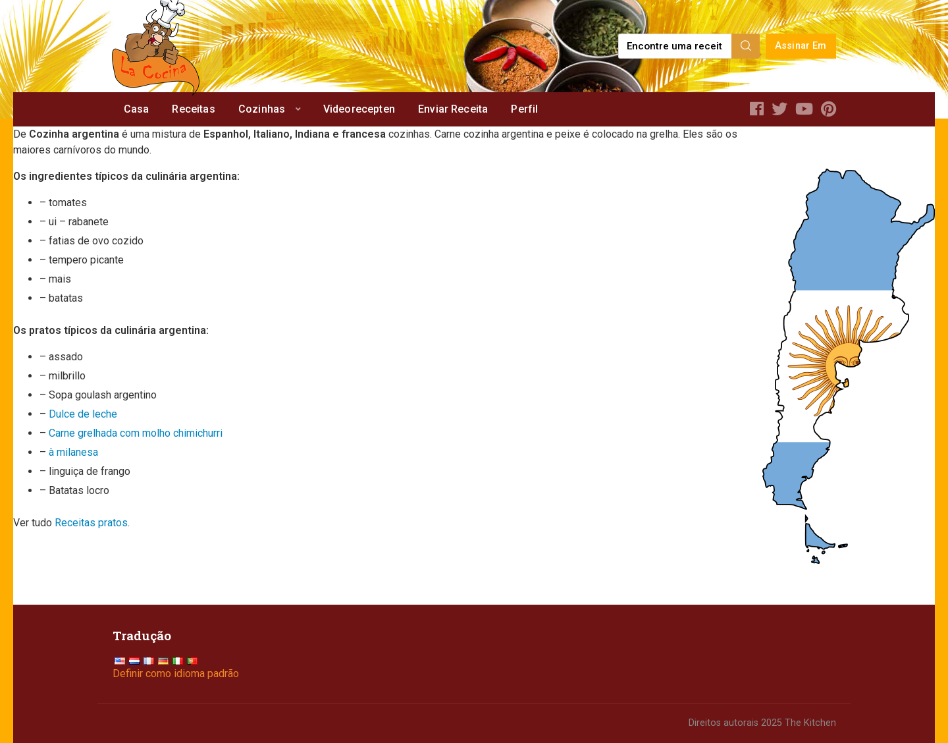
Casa (136, 109)
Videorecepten (359, 109)
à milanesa (73, 452)
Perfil (524, 109)
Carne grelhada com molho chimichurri (136, 433)
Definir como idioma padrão (176, 673)
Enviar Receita (453, 109)
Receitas (193, 109)
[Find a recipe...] (675, 46)
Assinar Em (801, 45)
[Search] (745, 46)
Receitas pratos (91, 522)
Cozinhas (261, 109)
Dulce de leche (83, 414)
